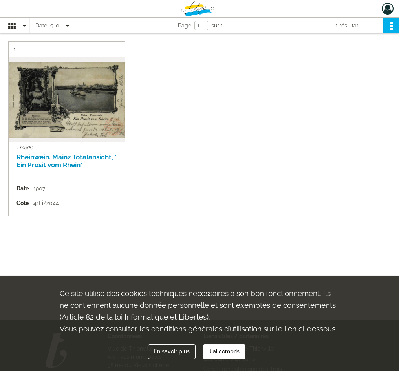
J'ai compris (224, 351)
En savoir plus (172, 351)
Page (184, 25)
